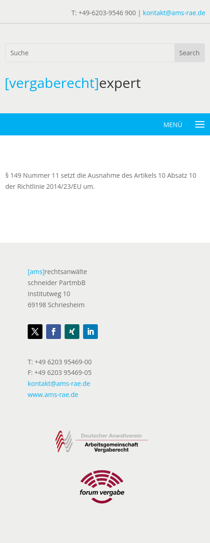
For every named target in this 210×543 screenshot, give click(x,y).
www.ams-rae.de (53, 394)
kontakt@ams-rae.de (174, 12)
